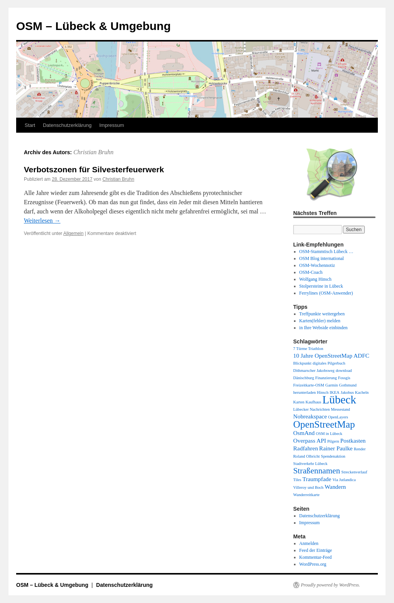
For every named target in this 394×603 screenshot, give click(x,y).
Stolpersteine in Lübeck (321, 286)
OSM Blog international (321, 258)
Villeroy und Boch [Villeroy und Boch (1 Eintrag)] (308, 487)
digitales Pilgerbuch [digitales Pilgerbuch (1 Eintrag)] (328, 363)
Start (30, 125)
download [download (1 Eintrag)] (344, 370)
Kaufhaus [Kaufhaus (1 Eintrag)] (313, 402)
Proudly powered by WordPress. (330, 585)
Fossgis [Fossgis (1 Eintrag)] (344, 378)
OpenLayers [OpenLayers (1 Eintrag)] (338, 417)
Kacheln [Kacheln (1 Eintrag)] (362, 392)
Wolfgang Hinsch (315, 279)
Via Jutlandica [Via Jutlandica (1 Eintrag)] (344, 480)
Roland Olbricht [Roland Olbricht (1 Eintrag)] (306, 456)
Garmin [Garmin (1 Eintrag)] (332, 385)
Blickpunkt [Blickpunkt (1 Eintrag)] (302, 363)
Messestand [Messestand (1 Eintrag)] (340, 409)
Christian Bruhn (93, 152)
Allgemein (73, 233)
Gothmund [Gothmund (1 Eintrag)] (348, 385)
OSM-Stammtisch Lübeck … (326, 251)
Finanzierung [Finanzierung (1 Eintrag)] (326, 378)
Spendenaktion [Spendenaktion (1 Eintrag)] (333, 456)
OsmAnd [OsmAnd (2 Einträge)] (304, 433)
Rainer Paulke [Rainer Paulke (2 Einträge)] (335, 448)
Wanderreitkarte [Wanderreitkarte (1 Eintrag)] (306, 495)
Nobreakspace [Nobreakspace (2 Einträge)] (310, 416)
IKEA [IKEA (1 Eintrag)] (334, 392)
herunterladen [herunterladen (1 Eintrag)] (304, 392)
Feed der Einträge (315, 550)
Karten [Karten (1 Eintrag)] (298, 402)
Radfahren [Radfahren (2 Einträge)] (305, 448)
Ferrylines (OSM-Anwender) (326, 293)
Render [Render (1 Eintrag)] (360, 449)
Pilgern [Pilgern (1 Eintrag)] (333, 441)
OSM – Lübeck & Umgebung (93, 26)
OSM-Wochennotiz (317, 265)
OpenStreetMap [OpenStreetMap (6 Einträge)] (324, 424)
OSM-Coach (311, 272)
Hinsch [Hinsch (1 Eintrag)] (323, 392)
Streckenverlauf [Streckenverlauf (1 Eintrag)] (354, 472)
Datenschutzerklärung (67, 125)
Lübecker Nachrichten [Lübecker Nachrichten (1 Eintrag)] (311, 409)
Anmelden (309, 543)
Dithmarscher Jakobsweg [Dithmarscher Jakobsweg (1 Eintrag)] (313, 370)
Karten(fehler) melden (320, 320)
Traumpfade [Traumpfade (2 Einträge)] (316, 479)
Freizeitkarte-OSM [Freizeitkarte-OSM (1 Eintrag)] (308, 385)
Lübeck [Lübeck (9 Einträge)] (339, 399)
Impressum (111, 125)
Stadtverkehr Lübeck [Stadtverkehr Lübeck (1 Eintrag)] (310, 463)
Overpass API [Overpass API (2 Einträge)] (309, 440)
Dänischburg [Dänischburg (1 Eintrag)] (303, 378)
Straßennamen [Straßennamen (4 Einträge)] (316, 470)
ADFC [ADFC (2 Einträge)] (361, 355)
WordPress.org (312, 564)
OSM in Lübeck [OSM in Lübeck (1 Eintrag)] (329, 433)
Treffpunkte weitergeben (322, 313)
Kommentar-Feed (315, 557)
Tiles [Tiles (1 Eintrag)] (297, 480)
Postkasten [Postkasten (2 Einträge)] (353, 440)
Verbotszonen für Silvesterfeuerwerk (94, 169)
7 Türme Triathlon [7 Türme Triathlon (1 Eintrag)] (308, 348)
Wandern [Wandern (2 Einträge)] (335, 486)
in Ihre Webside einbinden (323, 327)
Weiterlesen (42, 220)
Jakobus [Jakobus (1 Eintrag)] (347, 392)
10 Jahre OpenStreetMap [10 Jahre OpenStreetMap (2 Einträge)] (322, 355)
